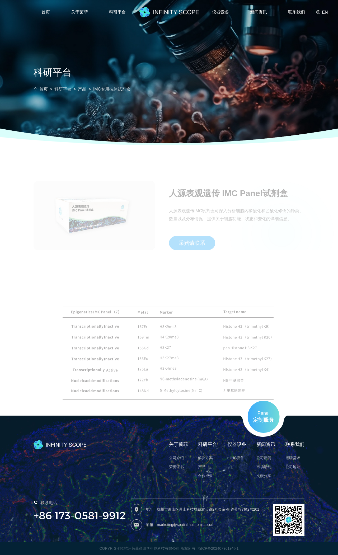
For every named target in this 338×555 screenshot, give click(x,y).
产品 (82, 92)
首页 (45, 12)
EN (322, 12)
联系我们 (296, 12)
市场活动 (263, 467)
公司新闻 (263, 458)
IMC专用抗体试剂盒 (111, 92)
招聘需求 (292, 458)
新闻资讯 (258, 12)
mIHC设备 (235, 458)
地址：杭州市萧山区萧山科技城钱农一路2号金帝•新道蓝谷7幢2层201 (202, 509)
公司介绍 (176, 458)
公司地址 (292, 467)
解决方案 (205, 458)
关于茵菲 (79, 12)
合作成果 (205, 476)
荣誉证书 (176, 467)
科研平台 (62, 92)
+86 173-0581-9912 (80, 515)
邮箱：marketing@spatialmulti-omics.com (180, 525)
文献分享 (263, 476)
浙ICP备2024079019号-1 (218, 549)
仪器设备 (220, 12)
